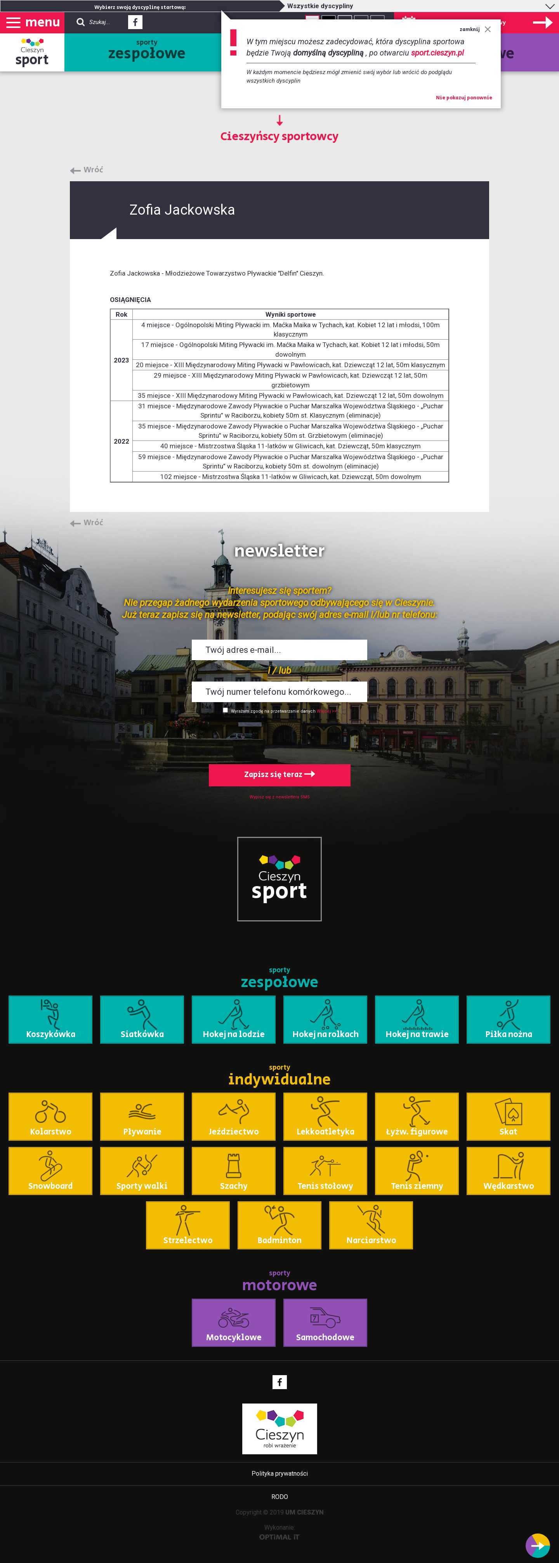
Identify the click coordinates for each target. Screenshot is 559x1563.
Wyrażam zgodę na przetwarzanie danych (273, 711)
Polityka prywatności (280, 1473)
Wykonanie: (279, 1532)
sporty (147, 51)
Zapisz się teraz (279, 775)
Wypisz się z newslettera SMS (280, 797)
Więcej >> (327, 711)
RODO (279, 1497)
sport (32, 60)
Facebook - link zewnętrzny (135, 24)
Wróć (93, 170)
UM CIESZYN (304, 1512)
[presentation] (279, 737)
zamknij (475, 29)
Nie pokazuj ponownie (464, 98)
